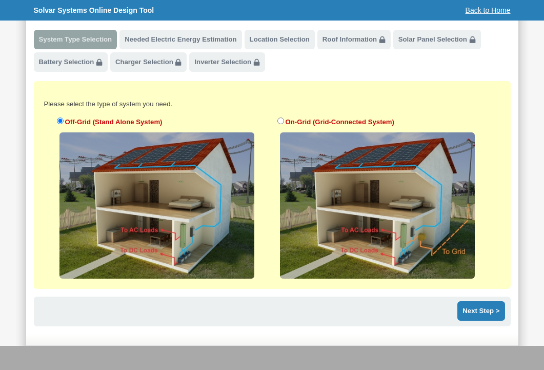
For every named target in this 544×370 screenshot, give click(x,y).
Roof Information (354, 39)
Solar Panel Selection (437, 39)
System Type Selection (75, 39)
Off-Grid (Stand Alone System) (114, 122)
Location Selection (280, 39)
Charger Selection (148, 62)
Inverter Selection (226, 62)
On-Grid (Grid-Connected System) (340, 122)
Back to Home (488, 10)
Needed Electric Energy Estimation (180, 39)
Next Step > (480, 311)
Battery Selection (71, 62)
